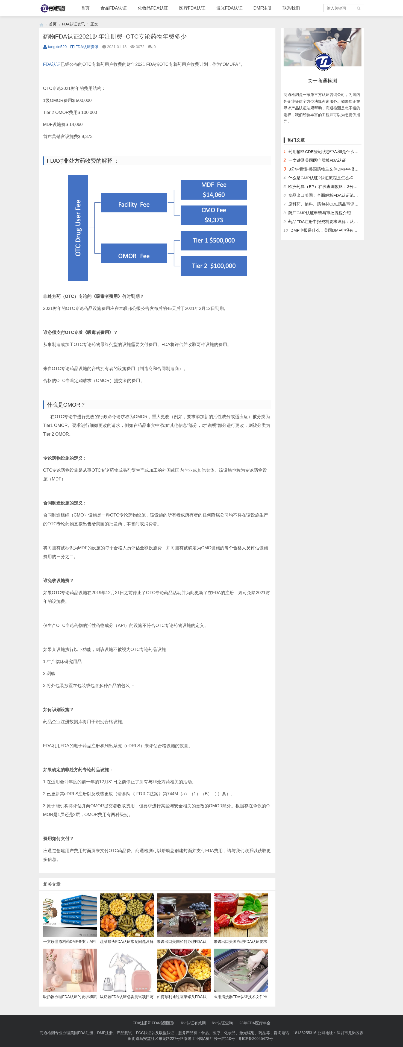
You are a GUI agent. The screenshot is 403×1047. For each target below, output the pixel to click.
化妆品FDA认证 (153, 8)
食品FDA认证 (114, 8)
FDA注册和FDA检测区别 (154, 1023)
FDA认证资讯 (73, 24)
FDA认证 (52, 64)
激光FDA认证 (229, 8)
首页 (85, 8)
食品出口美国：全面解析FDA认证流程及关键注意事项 (337, 195)
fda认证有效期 (193, 1023)
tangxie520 (55, 47)
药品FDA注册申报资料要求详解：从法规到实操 (331, 221)
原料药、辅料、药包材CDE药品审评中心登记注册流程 (337, 204)
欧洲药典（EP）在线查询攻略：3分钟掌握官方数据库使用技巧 (345, 186)
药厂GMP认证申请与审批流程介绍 (319, 212)
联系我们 (291, 8)
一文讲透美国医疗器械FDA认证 (317, 160)
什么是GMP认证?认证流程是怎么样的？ (324, 177)
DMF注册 (263, 8)
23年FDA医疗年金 (254, 1023)
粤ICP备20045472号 (255, 1038)
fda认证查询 (222, 1023)
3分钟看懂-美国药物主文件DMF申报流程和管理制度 (336, 169)
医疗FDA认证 (192, 8)
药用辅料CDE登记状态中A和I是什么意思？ (328, 151)
